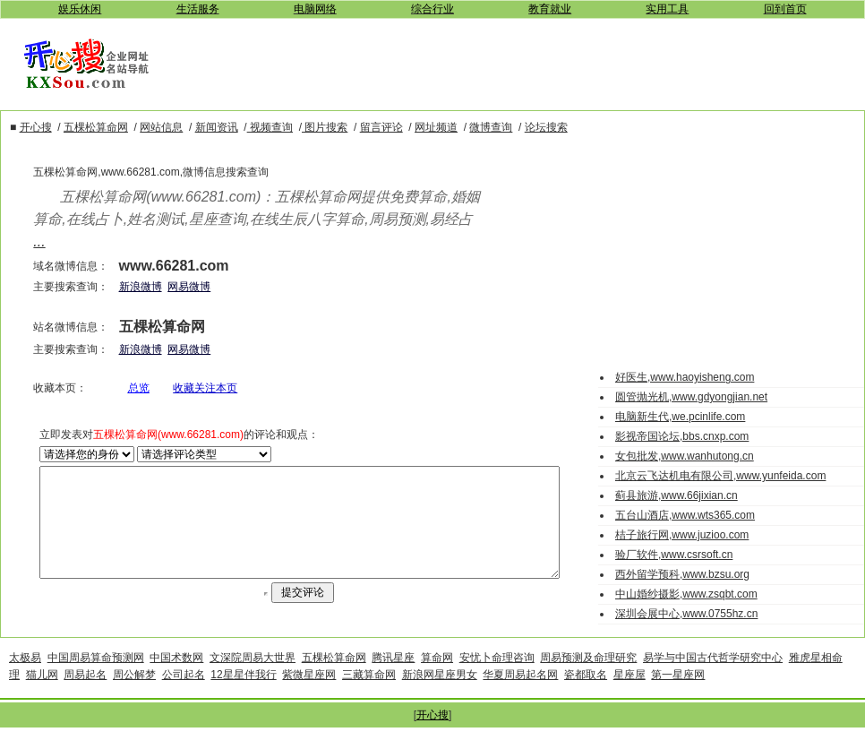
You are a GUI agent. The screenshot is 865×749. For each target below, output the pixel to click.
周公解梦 (134, 696)
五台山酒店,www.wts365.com (685, 515)
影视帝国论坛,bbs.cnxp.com (682, 436)
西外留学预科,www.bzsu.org (682, 574)
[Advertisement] (520, 62)
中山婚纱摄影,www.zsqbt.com (686, 594)
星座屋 (629, 696)
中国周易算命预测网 (95, 679)
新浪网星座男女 (439, 696)
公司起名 (183, 696)
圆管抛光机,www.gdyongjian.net (691, 397)
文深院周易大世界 (252, 679)
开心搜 (432, 736)
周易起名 (85, 696)
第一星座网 (678, 696)
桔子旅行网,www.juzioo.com (682, 535)
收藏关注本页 (186, 388)
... (11, 241)
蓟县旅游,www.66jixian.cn (676, 495)
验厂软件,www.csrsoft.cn (673, 554)
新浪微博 (120, 286)
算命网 (437, 679)
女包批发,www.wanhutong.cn (684, 456)
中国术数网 (176, 679)
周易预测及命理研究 (588, 679)
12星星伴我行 (243, 696)
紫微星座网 (309, 696)
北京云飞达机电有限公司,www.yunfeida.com (720, 475)
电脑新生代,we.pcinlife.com (680, 416)
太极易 (25, 679)
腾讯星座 (393, 679)
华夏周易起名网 (520, 696)
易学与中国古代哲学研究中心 (713, 679)
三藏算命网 (369, 696)
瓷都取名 (585, 696)
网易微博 (170, 286)
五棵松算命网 (334, 679)
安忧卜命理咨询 (497, 679)
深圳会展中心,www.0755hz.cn (686, 613)
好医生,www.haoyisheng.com (684, 377)
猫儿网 (42, 696)
